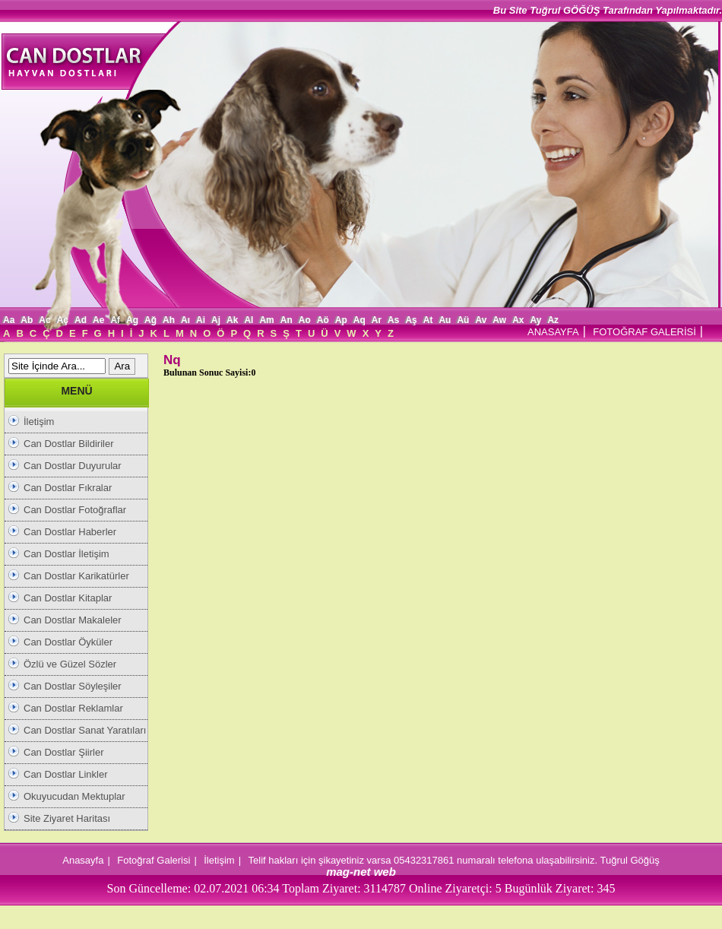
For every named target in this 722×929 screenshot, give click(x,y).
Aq (359, 320)
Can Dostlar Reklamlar (73, 708)
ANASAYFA (553, 332)
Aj (215, 320)
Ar (377, 320)
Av (480, 320)
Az (553, 320)
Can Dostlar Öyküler (68, 642)
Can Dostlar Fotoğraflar (75, 509)
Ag (132, 320)
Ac (44, 320)
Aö (323, 320)
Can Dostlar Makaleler (73, 620)
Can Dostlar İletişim (66, 554)
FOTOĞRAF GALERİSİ (644, 332)
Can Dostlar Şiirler (63, 752)
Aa (8, 320)
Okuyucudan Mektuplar (74, 796)
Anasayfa (82, 860)
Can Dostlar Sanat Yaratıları (85, 730)
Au (445, 320)
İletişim (39, 421)
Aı (185, 320)
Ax (518, 320)
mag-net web (361, 871)
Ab (27, 320)
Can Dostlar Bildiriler (68, 443)
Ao (305, 320)
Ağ (150, 320)
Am (266, 320)
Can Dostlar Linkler (66, 774)
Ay (535, 320)
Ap (341, 320)
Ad (80, 320)
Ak (232, 320)
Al (248, 320)
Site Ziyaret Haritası (67, 818)
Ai (200, 320)
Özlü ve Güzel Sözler (70, 664)
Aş (410, 320)
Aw (499, 320)
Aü (463, 320)
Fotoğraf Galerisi (153, 860)
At (428, 320)
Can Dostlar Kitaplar (68, 598)
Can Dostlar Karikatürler (76, 576)
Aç (62, 320)
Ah (169, 320)
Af (115, 320)
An (286, 320)
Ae (98, 320)
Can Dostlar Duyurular (73, 465)
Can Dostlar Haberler (70, 531)
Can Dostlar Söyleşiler (73, 686)
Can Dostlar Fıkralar (68, 487)
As (393, 320)
